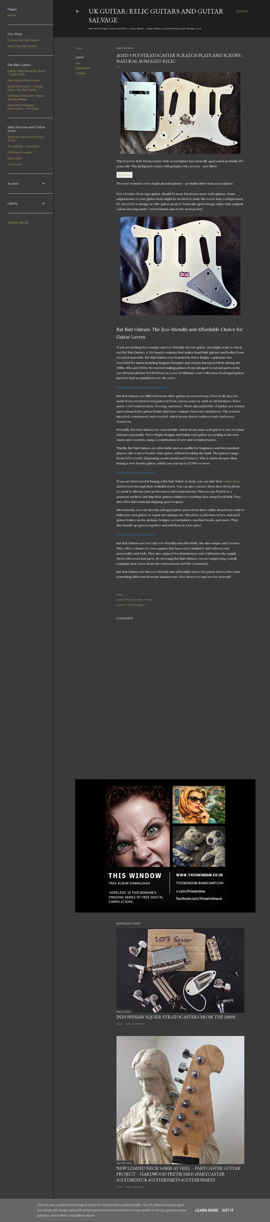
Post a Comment (134, 1023)
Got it (228, 1210)
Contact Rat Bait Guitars (23, 40)
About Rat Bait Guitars (22, 46)
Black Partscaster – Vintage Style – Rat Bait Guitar (26, 88)
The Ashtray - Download (23, 146)
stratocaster (83, 68)
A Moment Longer (20, 152)
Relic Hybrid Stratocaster (24, 80)
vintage (80, 73)
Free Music (15, 164)
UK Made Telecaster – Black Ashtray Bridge (26, 97)
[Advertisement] (180, 743)
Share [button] (79, 48)
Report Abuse (18, 222)
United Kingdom (136, 604)
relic (77, 63)
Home (12, 15)
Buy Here (124, 175)
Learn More (206, 1210)
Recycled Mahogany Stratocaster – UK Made (23, 107)
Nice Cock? (15, 158)
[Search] (242, 11)
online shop (231, 481)
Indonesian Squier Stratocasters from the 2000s (175, 1017)
